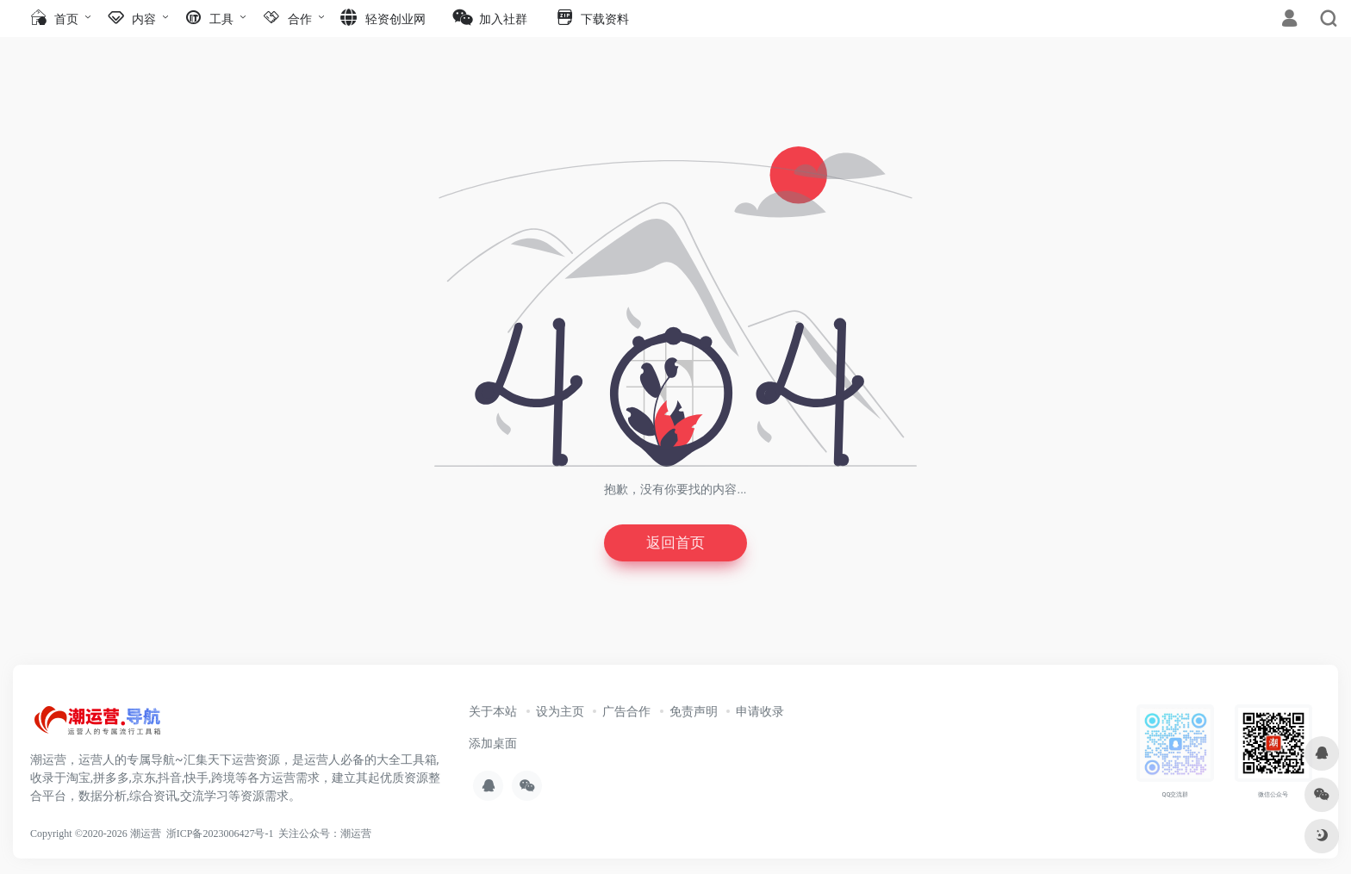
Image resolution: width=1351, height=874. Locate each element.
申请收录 (760, 713)
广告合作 (626, 713)
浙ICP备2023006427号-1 (220, 835)
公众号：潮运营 (335, 835)
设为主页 (560, 713)
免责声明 (693, 713)
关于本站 (493, 713)
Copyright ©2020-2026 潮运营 (95, 835)
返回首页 (675, 544)
